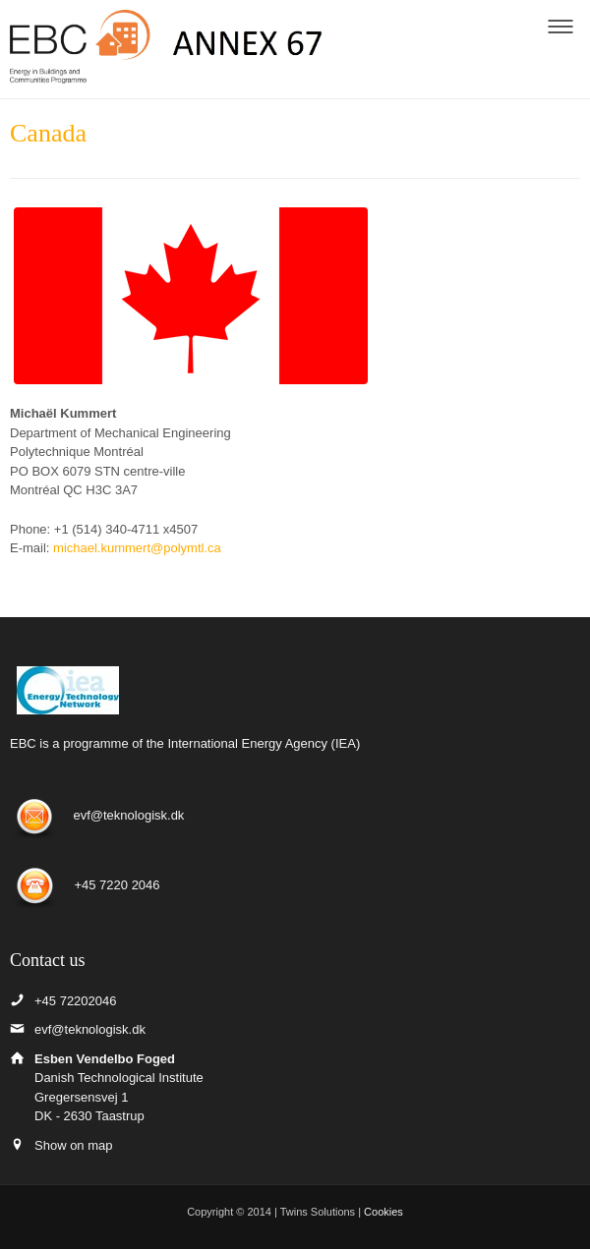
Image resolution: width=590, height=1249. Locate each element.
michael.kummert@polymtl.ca (137, 547)
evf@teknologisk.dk (128, 816)
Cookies (383, 1212)
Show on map (73, 1145)
